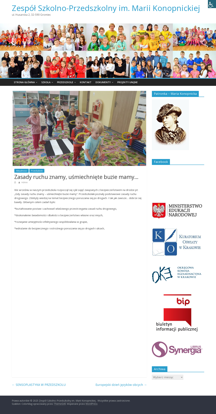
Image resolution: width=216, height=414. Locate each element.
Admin (24, 182)
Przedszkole (65, 82)
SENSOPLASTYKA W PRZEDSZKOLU (39, 385)
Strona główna (24, 82)
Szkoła (45, 82)
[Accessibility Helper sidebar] (212, 4)
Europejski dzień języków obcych (121, 385)
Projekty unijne (127, 82)
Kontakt (85, 82)
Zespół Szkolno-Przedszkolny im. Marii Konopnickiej (106, 8)
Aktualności (21, 170)
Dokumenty (103, 82)
